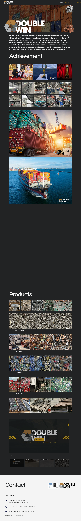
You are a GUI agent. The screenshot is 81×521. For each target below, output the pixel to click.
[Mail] (6, 511)
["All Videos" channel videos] (39, 464)
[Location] (6, 501)
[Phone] (6, 507)
